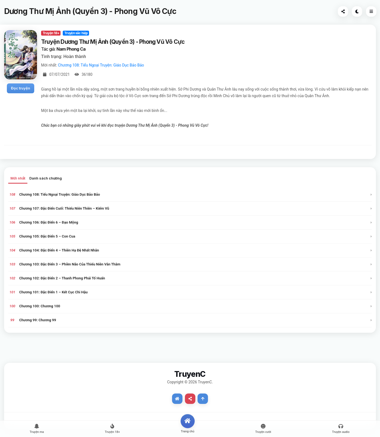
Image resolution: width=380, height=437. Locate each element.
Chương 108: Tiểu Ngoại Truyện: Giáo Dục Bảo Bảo (101, 65)
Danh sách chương (45, 178)
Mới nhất (17, 178)
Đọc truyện (20, 88)
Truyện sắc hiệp (76, 33)
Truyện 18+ (50, 33)
